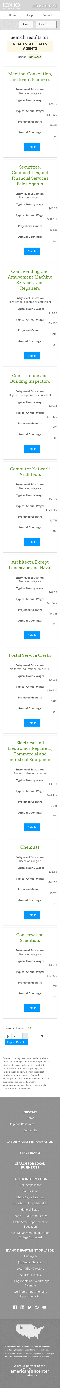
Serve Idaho (30, 1152)
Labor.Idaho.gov (31, 1350)
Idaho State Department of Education (30, 1224)
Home (12, 15)
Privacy (20, 1353)
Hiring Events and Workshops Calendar (30, 1283)
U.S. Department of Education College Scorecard (30, 1235)
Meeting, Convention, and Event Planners (30, 76)
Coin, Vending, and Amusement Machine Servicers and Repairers (30, 280)
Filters (26, 24)
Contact (47, 15)
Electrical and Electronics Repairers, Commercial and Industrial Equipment (30, 751)
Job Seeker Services (30, 1262)
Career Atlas (30, 1191)
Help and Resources (21, 1124)
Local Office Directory (30, 1268)
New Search (46, 24)
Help (30, 15)
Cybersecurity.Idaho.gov (44, 1353)
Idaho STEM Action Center (30, 1216)
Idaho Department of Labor (30, 1250)
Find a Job (30, 1256)
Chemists (30, 847)
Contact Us (30, 1130)
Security (28, 1353)
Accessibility (10, 1353)
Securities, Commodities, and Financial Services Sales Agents (30, 175)
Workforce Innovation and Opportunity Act (30, 1294)
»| (48, 1036)
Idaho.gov (45, 1350)
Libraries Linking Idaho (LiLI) (30, 1203)
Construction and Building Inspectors (30, 378)
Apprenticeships (30, 1275)
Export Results (16, 1042)
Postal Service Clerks (30, 655)
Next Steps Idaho (30, 1185)
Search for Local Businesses (30, 1165)
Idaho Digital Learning (30, 1197)
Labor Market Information (30, 1141)
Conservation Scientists (30, 937)
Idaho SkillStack (30, 1209)
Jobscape (30, 1112)
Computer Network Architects (30, 471)
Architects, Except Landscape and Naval (30, 565)
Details (32, 147)
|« (8, 1036)
